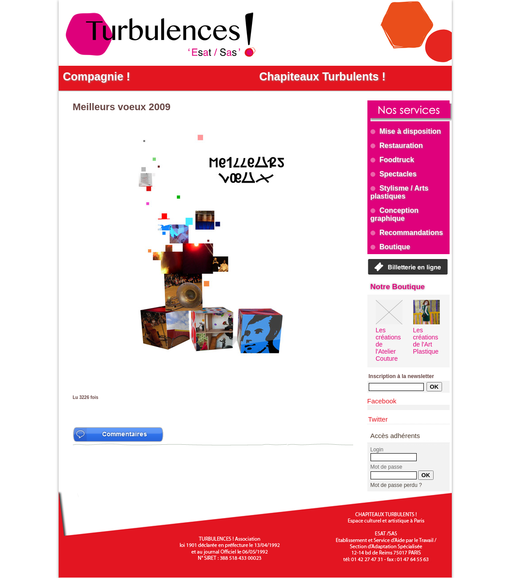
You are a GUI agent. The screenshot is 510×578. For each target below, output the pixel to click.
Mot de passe (386, 467)
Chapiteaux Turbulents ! (322, 76)
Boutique (390, 247)
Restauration (397, 145)
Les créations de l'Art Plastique (426, 341)
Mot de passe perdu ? (396, 485)
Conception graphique (394, 214)
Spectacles (394, 174)
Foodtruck (392, 159)
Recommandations (407, 232)
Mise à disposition (406, 131)
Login (377, 449)
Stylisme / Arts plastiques (400, 192)
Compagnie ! (96, 76)
